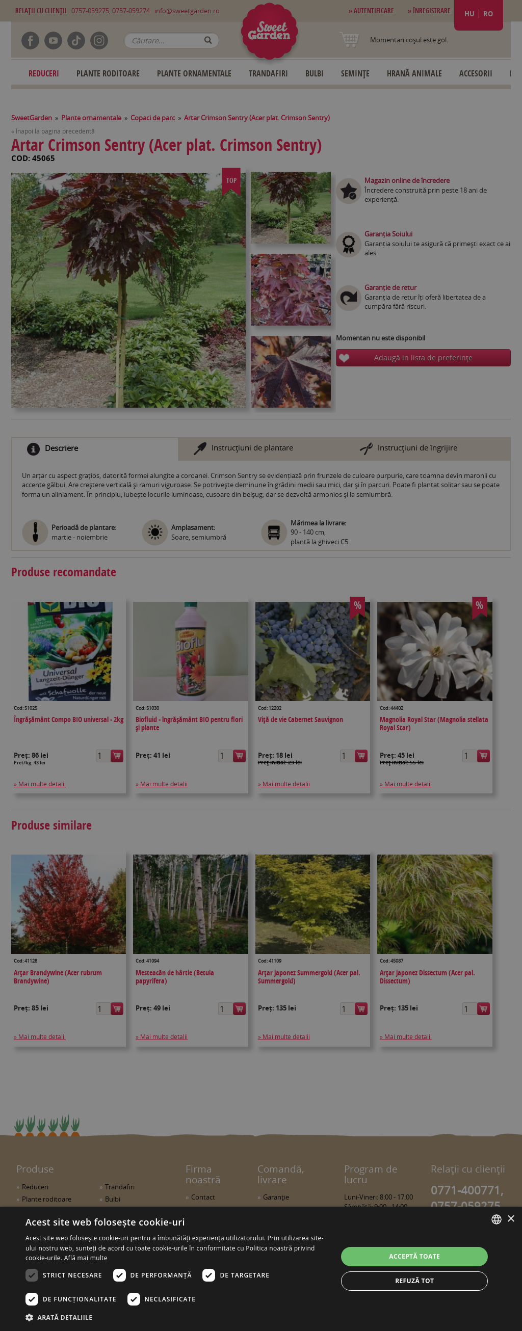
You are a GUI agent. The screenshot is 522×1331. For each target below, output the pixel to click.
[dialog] (261, 1269)
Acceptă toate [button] (414, 1256)
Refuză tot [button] (414, 1280)
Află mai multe (86, 1258)
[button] (176, 1317)
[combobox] (496, 1219)
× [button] (510, 1219)
